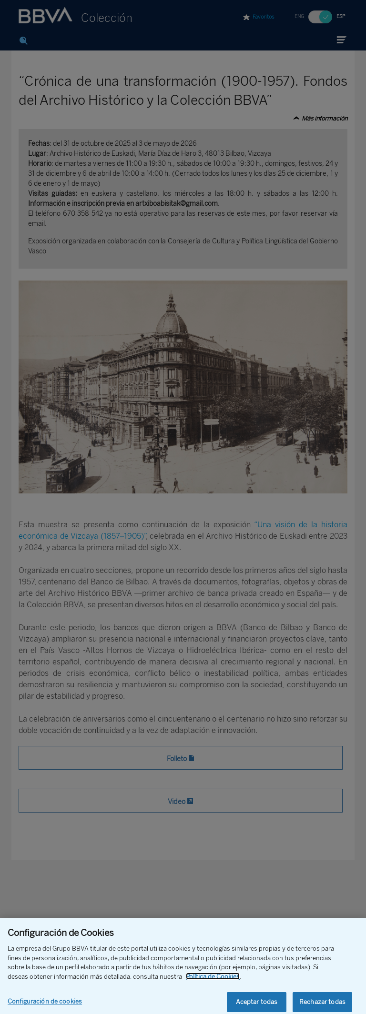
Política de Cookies (213, 982)
